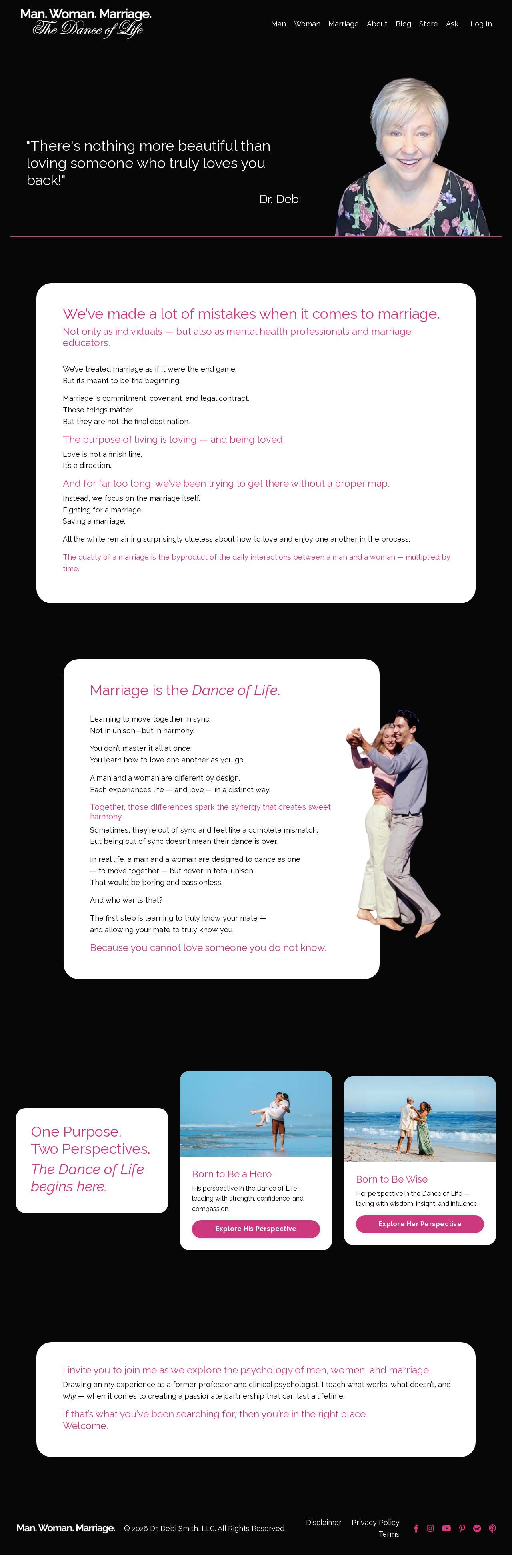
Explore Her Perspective (420, 1225)
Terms (389, 1535)
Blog (403, 24)
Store (428, 24)
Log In (481, 24)
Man (278, 24)
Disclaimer (324, 1523)
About (377, 24)
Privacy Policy (376, 1523)
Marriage (343, 24)
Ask (452, 24)
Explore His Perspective (256, 1229)
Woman (307, 24)
